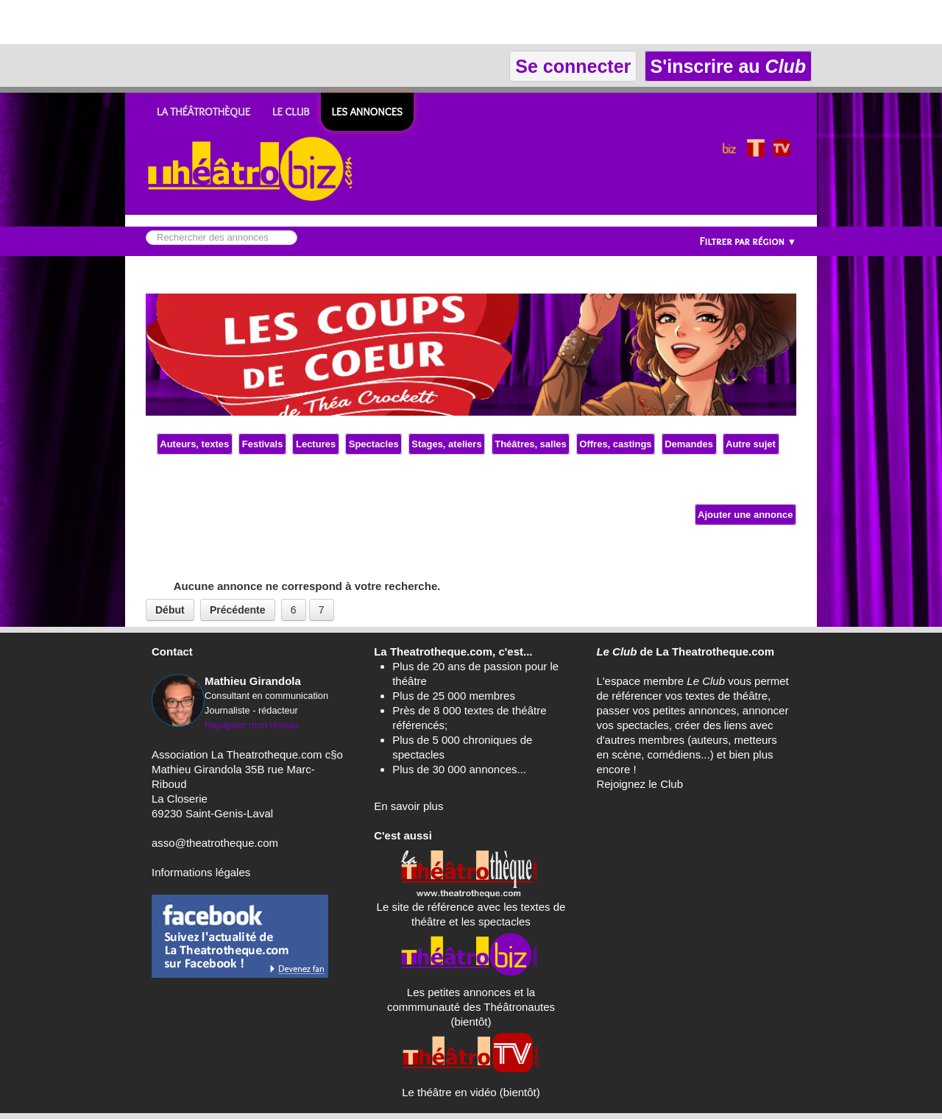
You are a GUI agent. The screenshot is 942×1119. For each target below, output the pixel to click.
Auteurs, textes (194, 444)
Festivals (262, 444)
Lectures (315, 444)
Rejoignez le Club (639, 784)
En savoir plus (408, 806)
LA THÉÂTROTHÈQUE (203, 111)
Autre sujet (751, 444)
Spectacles (373, 444)
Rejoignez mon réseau (252, 725)
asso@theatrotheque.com (215, 842)
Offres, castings (615, 444)
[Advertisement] (172, 22)
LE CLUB (291, 111)
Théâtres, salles (531, 444)
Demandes (689, 444)
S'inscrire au (728, 66)
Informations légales (201, 872)
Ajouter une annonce (745, 514)
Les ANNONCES (367, 111)
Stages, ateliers (447, 444)
